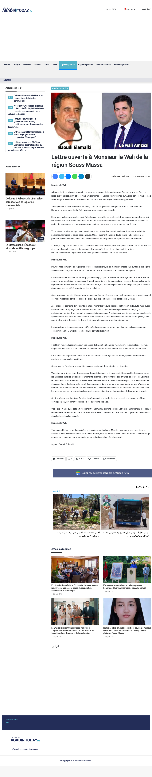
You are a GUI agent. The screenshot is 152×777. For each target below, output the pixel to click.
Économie (27, 65)
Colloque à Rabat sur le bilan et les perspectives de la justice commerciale (24, 202)
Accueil (7, 65)
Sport (55, 65)
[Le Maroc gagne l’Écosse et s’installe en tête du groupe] (25, 231)
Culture (46, 65)
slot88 (51, 770)
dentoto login (59, 770)
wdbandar (44, 770)
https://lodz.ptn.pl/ (82, 770)
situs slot (17, 770)
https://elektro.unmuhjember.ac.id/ (81, 773)
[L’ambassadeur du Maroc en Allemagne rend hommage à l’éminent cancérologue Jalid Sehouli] (127, 569)
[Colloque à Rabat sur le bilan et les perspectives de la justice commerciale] (25, 184)
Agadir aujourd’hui (67, 65)
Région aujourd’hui (85, 65)
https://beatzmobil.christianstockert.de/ (104, 770)
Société (37, 65)
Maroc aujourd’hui (103, 65)
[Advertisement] (76, 40)
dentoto (25, 770)
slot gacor (10, 770)
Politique (16, 65)
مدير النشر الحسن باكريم (120, 176)
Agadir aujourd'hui (60, 88)
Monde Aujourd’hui (121, 65)
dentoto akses (69, 770)
